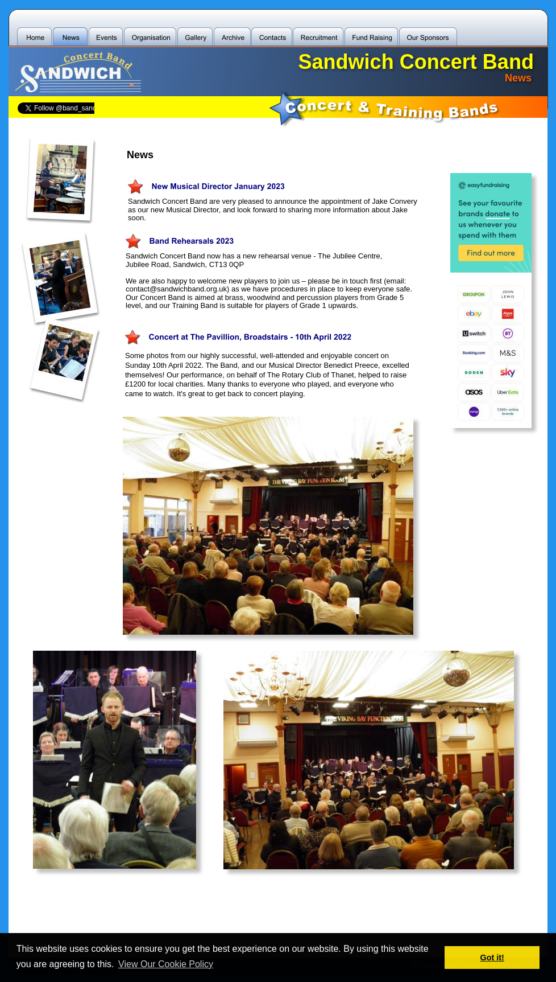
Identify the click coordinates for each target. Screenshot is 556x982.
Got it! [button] (492, 957)
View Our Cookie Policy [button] (165, 964)
